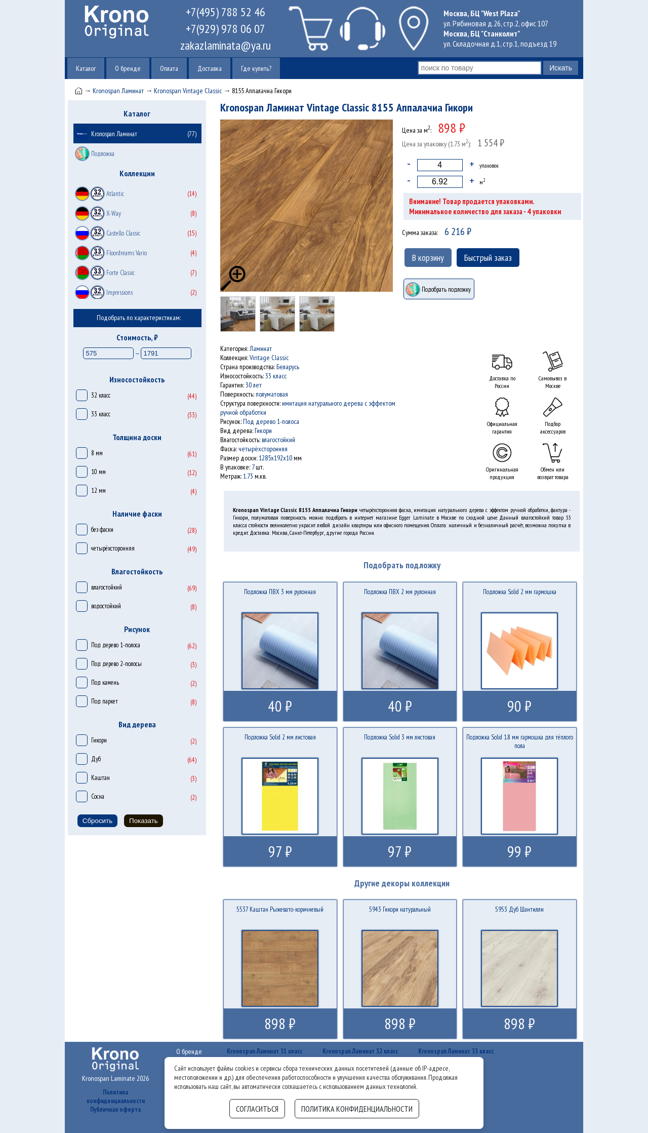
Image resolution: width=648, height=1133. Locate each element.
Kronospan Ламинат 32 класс (360, 1051)
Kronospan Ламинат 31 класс (264, 1051)
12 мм (98, 490)
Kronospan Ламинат (118, 90)
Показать (143, 821)
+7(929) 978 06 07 (225, 28)
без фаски (102, 529)
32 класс (100, 395)
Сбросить (97, 821)
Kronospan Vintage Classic (188, 90)
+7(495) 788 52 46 (225, 12)
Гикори (99, 740)
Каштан (100, 777)
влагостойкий (106, 587)
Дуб (96, 759)
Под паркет (104, 701)
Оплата (169, 68)
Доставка (209, 68)
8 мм (97, 453)
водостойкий (106, 606)
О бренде (128, 68)
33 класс (100, 414)
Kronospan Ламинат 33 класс (456, 1051)
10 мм (98, 471)
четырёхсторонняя (113, 548)
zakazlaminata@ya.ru (225, 45)
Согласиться (257, 1109)
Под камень (105, 682)
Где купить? (256, 68)
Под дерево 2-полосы (116, 663)
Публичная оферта (115, 1109)
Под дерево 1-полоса (115, 645)
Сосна (97, 796)
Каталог (86, 68)
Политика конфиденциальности (116, 1096)
